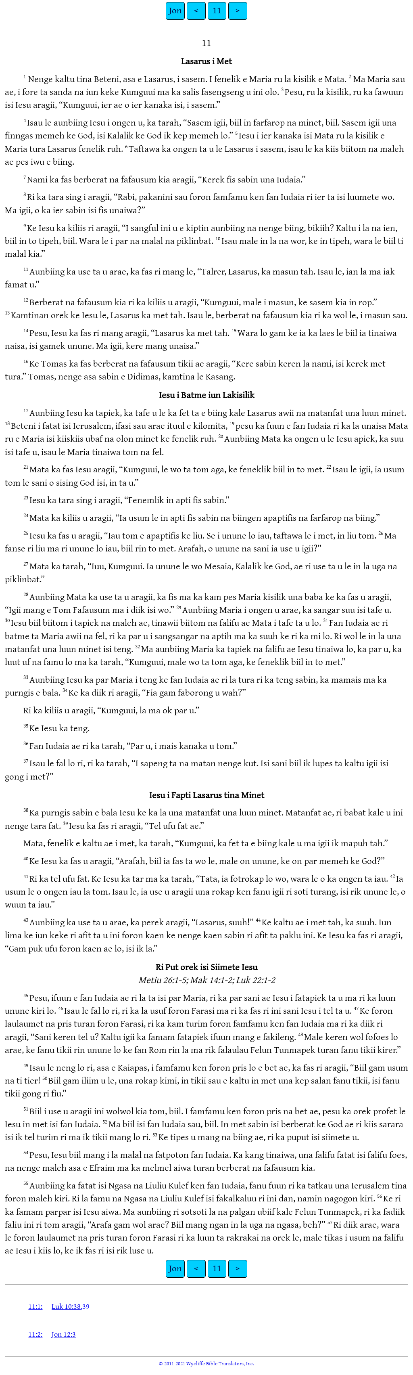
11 (217, 10)
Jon (175, 10)
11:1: (35, 1306)
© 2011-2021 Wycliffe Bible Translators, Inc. (206, 1363)
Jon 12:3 (64, 1334)
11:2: (35, 1334)
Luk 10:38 (66, 1306)
